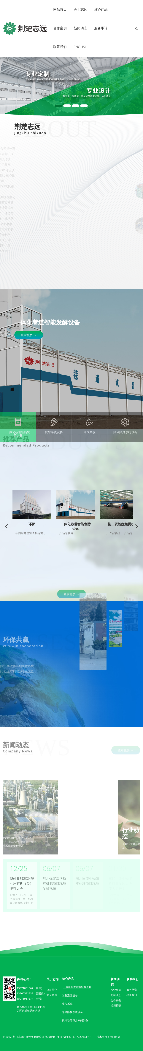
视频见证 (116, 1005)
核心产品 (101, 9)
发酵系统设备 (70, 995)
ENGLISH (80, 46)
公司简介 (52, 989)
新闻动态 (80, 28)
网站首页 (60, 9)
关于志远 (80, 9)
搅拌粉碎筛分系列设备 (75, 1020)
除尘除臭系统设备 (72, 1012)
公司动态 (116, 995)
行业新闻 (116, 990)
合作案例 (60, 28)
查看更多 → (28, 335)
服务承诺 (101, 28)
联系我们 (60, 46)
